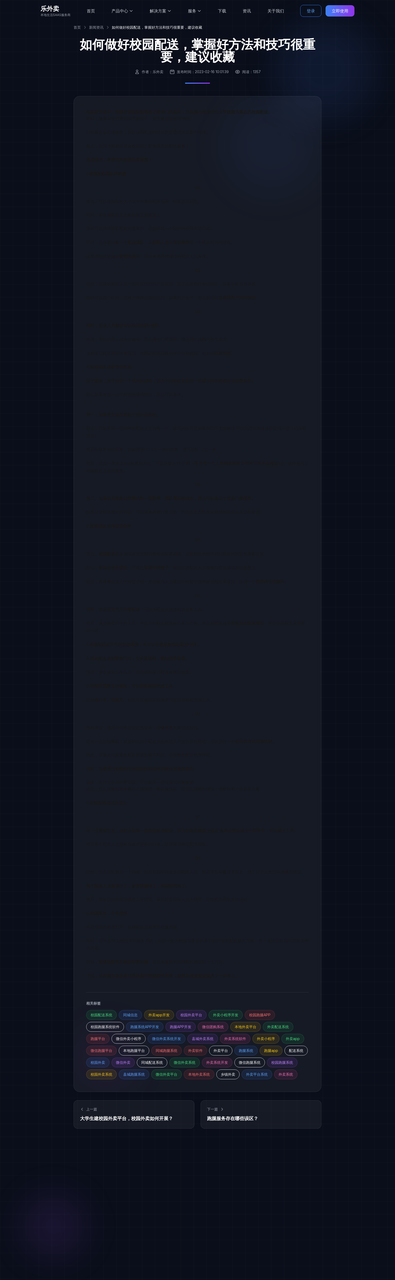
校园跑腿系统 (282, 1062)
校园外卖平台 (191, 1015)
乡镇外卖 (228, 1074)
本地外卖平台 (245, 1027)
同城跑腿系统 (166, 1050)
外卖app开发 (159, 1015)
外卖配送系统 (278, 1027)
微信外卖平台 (166, 1074)
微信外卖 (123, 1062)
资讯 (247, 10)
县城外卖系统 (203, 1038)
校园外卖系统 (101, 1074)
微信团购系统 (213, 1027)
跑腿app (271, 1050)
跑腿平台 (98, 1038)
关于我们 (275, 10)
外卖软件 (195, 1050)
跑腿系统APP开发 (144, 1027)
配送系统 (296, 1050)
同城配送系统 (152, 1062)
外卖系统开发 (217, 1062)
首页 (91, 10)
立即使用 (340, 10)
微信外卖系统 (184, 1062)
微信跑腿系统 (249, 1062)
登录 (311, 10)
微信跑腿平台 (101, 1050)
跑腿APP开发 (180, 1027)
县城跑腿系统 (134, 1074)
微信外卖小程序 (128, 1038)
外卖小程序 (266, 1038)
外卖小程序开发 (225, 1015)
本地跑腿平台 (134, 1050)
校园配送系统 (101, 1015)
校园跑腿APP (260, 1015)
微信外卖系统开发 (166, 1038)
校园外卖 (98, 1062)
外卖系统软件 (235, 1038)
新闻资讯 (96, 27)
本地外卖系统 (199, 1074)
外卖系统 (286, 1074)
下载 (222, 10)
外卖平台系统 (257, 1074)
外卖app (293, 1038)
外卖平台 (221, 1050)
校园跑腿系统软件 (105, 1027)
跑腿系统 (246, 1050)
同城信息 (130, 1015)
